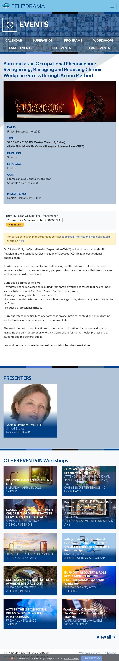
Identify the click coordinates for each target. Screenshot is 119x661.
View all (106, 637)
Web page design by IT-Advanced (97, 652)
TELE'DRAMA (23, 6)
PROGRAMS (73, 40)
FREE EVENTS (61, 48)
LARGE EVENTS (20, 48)
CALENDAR (13, 40)
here (22, 241)
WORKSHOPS (103, 40)
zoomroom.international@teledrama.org (86, 236)
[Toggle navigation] (112, 6)
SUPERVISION (43, 40)
